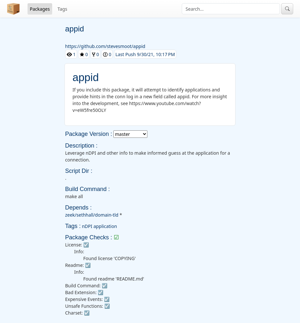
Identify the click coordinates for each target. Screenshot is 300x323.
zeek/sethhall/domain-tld (91, 215)
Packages (40, 9)
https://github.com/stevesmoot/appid (105, 46)
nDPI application (99, 226)
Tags (62, 9)
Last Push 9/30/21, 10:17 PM (145, 54)
